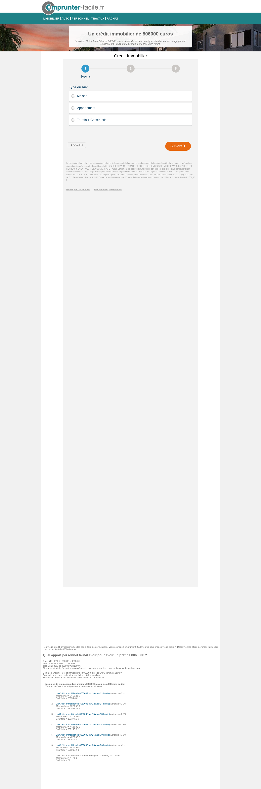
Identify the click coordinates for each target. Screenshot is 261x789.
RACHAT (112, 18)
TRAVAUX (97, 18)
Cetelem (107, 731)
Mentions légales (147, 785)
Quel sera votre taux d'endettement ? (63, 718)
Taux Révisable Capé (172, 750)
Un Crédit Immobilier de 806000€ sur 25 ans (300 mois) (83, 353)
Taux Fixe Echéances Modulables (178, 735)
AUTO (65, 18)
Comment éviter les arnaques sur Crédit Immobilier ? (70, 703)
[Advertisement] (130, 233)
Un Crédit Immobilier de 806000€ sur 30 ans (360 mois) (83, 364)
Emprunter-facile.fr (116, 785)
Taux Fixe (166, 731)
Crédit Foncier (110, 764)
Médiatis (107, 745)
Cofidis (106, 750)
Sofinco (107, 740)
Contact (132, 785)
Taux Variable (168, 745)
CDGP (106, 769)
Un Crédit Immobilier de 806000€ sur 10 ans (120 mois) (83, 312)
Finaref (106, 759)
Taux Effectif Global (171, 759)
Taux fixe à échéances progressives (179, 740)
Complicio (108, 755)
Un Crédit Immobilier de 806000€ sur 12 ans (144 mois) (83, 322)
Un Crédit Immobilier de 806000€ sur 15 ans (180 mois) (83, 332)
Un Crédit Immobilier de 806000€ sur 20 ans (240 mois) (83, 343)
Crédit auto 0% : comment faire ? (61, 721)
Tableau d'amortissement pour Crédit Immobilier (68, 714)
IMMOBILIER (51, 18)
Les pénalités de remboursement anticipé (65, 710)
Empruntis (108, 735)
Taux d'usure (168, 755)
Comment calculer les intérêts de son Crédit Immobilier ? (72, 707)
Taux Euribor (168, 764)
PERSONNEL (80, 18)
